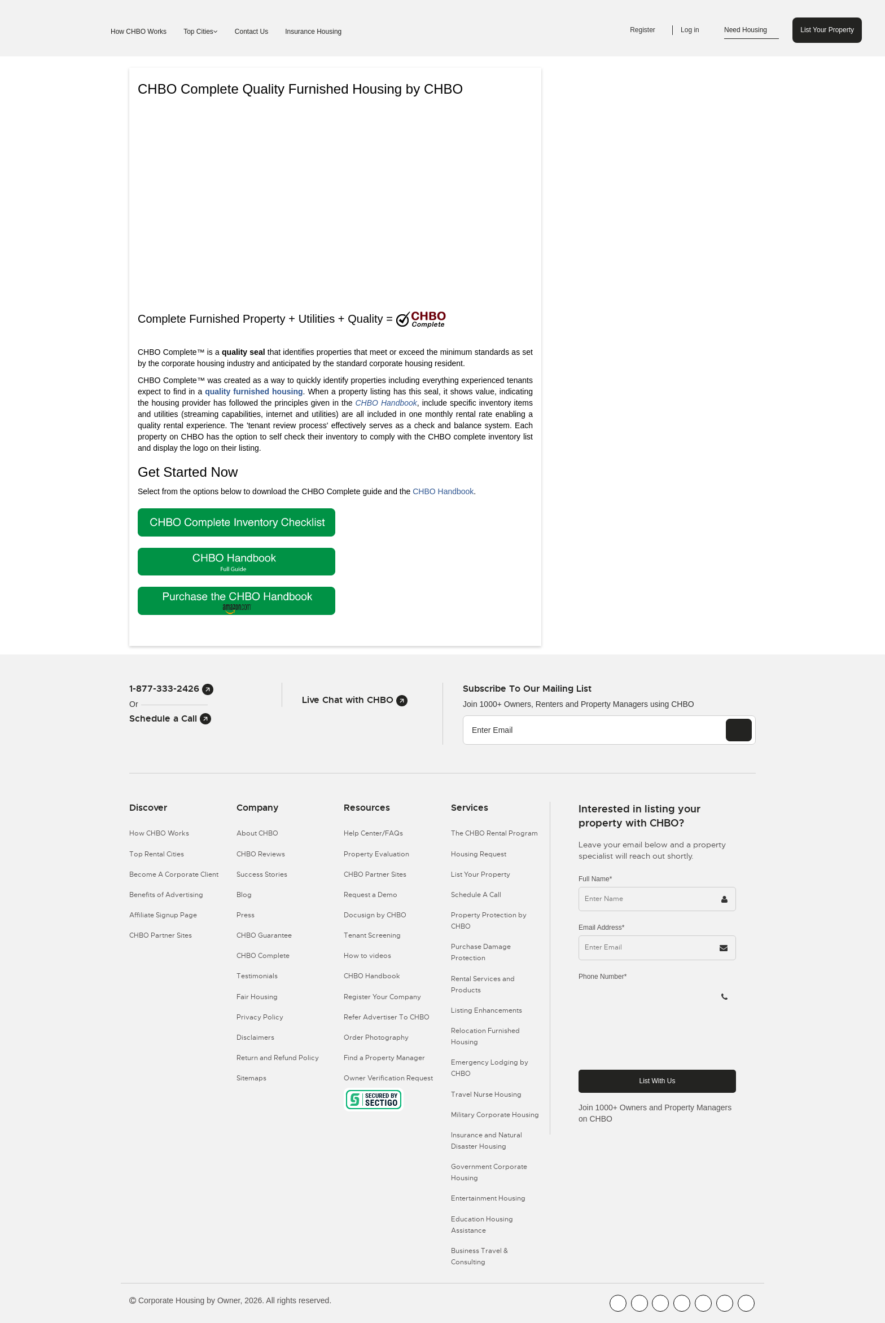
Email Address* (601, 927)
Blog (244, 894)
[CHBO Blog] (660, 1303)
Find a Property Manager (384, 1057)
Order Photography (376, 1037)
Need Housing (751, 30)
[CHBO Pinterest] (724, 1303)
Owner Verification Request (388, 1078)
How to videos (367, 955)
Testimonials (257, 976)
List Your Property (827, 30)
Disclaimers (255, 1037)
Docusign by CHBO (375, 915)
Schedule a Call (170, 718)
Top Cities (200, 32)
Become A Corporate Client (173, 874)
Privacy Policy (259, 1017)
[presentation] (664, 1039)
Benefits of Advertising (166, 894)
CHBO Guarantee (264, 935)
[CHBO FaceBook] (618, 1303)
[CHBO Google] (746, 1303)
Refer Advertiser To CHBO (387, 1017)
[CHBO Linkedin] (703, 1303)
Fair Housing (257, 996)
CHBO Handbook (386, 402)
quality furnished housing (254, 391)
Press (245, 915)
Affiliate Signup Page (163, 915)
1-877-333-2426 (171, 689)
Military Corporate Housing (495, 1114)
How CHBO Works (139, 32)
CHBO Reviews (260, 854)
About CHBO (257, 833)
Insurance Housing (313, 32)
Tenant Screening (372, 935)
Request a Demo (370, 894)
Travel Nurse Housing (486, 1094)
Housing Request (478, 854)
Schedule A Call (476, 894)
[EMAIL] (739, 730)
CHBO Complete (263, 955)
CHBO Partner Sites (160, 935)
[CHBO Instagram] (681, 1303)
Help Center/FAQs (373, 833)
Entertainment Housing (488, 1198)
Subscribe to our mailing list (527, 689)
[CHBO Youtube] (639, 1303)
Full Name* (595, 879)
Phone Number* (602, 977)
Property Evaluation (376, 854)
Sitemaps (251, 1078)
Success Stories (261, 874)
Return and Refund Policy (277, 1057)
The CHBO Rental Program (494, 833)
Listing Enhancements (486, 1010)
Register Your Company (382, 996)
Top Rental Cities (156, 854)
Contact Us (251, 32)
